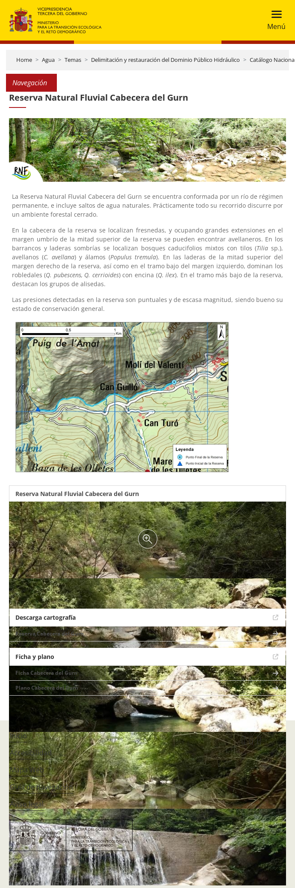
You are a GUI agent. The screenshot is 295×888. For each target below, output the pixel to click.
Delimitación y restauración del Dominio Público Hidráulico (165, 60)
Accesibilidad (31, 752)
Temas (73, 60)
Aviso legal (27, 804)
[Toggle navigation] (274, 20)
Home (24, 60)
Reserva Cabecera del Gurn (49, 633)
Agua (48, 60)
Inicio (18, 735)
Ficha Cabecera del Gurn (46, 672)
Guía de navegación (41, 787)
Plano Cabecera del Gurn (46, 687)
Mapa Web (27, 770)
